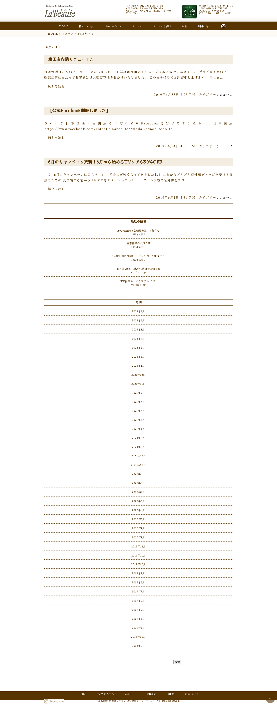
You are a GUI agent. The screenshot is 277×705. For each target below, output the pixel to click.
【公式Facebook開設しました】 (80, 111)
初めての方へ (87, 26)
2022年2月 (138, 355)
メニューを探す (162, 26)
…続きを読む (54, 86)
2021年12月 (139, 373)
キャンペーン (113, 26)
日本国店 (151, 689)
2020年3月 (138, 515)
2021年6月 (138, 408)
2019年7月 (138, 586)
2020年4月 (138, 506)
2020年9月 (138, 471)
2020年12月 (138, 453)
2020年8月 (138, 479)
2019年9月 (138, 568)
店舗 (184, 26)
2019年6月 (138, 595)
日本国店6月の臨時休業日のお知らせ (138, 268)
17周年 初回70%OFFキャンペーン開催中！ (138, 255)
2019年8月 (138, 577)
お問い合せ (204, 26)
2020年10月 (138, 462)
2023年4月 (138, 320)
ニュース (68, 34)
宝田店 (171, 689)
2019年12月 (139, 542)
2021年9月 (138, 391)
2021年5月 (138, 417)
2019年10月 (138, 559)
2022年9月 (138, 337)
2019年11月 (139, 551)
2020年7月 (138, 488)
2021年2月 (138, 444)
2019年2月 (138, 622)
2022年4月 (138, 346)
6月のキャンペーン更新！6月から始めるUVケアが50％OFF (106, 162)
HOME (63, 26)
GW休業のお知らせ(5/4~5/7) (138, 281)
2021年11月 (139, 382)
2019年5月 (138, 604)
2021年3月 (138, 435)
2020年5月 (138, 497)
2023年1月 (138, 328)
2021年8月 (138, 399)
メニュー (137, 26)
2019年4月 (138, 613)
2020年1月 (138, 533)
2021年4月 (138, 426)
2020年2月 (138, 524)
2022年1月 (138, 364)
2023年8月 (138, 311)
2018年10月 (138, 630)
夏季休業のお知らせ (138, 243)
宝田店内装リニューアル (72, 59)
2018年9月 (138, 639)
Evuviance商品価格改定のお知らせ (138, 230)
